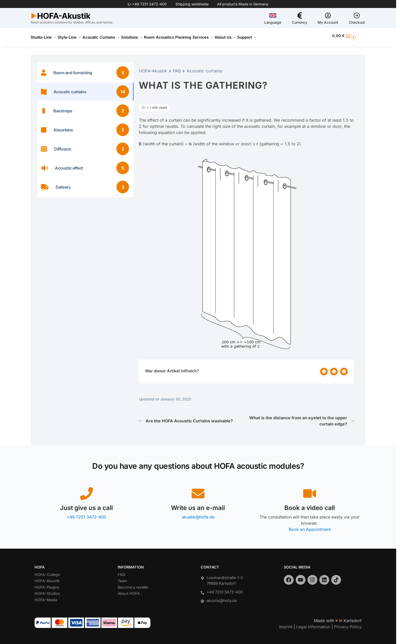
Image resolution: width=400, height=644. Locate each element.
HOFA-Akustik (153, 68)
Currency (299, 18)
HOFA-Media (46, 597)
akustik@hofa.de (198, 514)
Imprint (285, 623)
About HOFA (129, 590)
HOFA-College (47, 571)
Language (272, 18)
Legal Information (313, 623)
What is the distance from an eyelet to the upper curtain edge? (301, 418)
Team (122, 578)
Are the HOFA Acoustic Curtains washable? (186, 418)
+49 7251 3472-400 (149, 4)
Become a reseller (133, 584)
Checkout (357, 18)
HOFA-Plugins (47, 584)
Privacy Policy (348, 623)
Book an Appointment (310, 526)
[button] (348, 36)
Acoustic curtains (204, 68)
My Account (328, 18)
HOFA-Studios (47, 590)
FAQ (177, 68)
